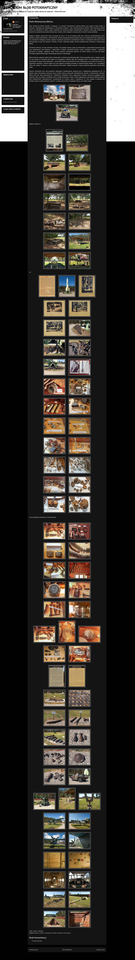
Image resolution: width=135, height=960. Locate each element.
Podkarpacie (48, 933)
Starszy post (100, 949)
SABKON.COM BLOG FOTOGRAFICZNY (29, 7)
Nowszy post (33, 949)
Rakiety (54, 933)
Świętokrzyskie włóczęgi (10, 102)
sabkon (17, 22)
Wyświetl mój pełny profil (10, 31)
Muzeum (41, 933)
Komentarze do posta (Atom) (70, 954)
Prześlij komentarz (37, 941)
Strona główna (67, 949)
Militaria (36, 933)
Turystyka (60, 933)
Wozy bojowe (67, 933)
